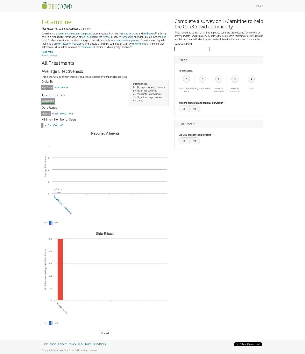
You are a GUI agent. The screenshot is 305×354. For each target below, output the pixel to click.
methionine (149, 33)
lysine (135, 33)
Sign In (259, 5)
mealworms (78, 43)
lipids (163, 36)
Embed (105, 333)
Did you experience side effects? (195, 134)
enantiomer (86, 47)
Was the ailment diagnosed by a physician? (201, 102)
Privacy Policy (75, 344)
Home (45, 344)
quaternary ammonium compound (74, 33)
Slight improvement (202, 88)
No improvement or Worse (186, 89)
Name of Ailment (183, 44)
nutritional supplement (127, 40)
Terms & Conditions (95, 344)
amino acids (124, 33)
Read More (47, 51)
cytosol (106, 36)
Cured (251, 88)
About (53, 344)
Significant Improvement (235, 89)
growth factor (61, 43)
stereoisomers (140, 43)
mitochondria (126, 36)
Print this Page (49, 55)
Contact (62, 344)
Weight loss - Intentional (63, 204)
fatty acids (87, 36)
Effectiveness (185, 71)
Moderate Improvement (219, 89)
